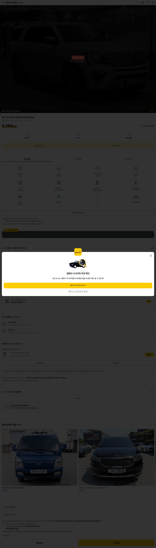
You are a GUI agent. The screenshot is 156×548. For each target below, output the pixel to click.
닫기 (150, 255)
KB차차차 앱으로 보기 (78, 285)
